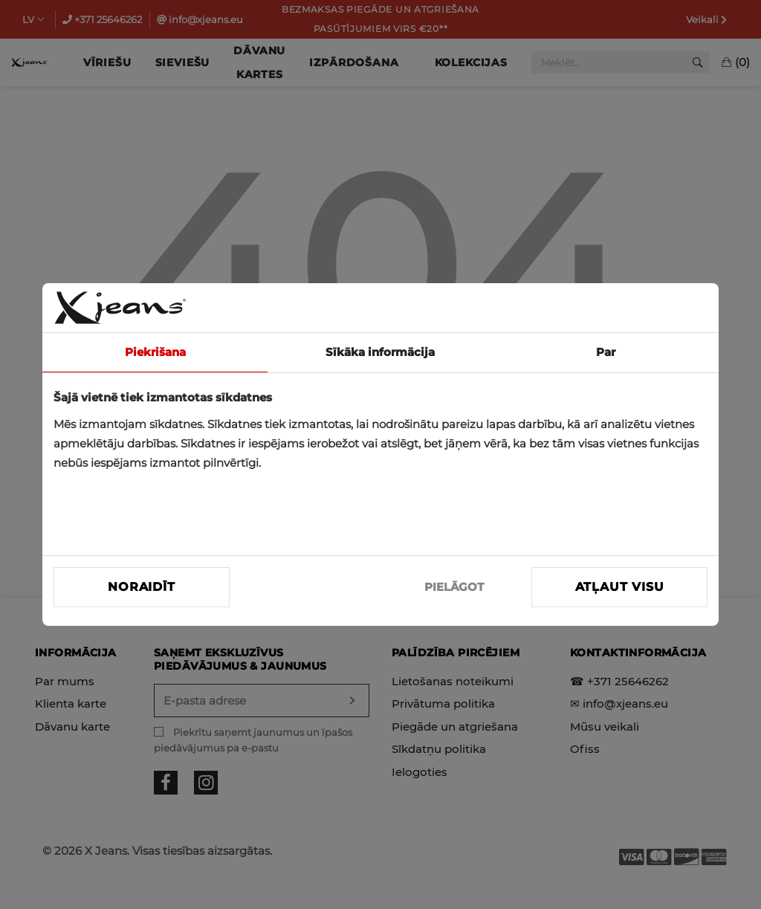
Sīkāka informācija (380, 352)
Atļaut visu (619, 587)
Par (605, 352)
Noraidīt (141, 587)
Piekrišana (155, 352)
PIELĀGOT (454, 587)
